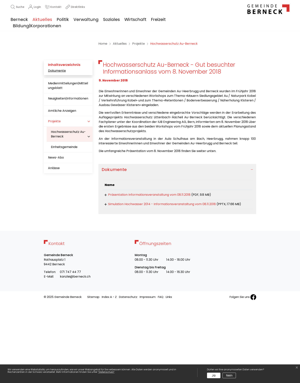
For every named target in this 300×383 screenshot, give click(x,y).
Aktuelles (42, 19)
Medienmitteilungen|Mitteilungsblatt (68, 159)
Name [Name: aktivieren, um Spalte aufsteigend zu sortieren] (110, 258)
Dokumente (57, 144)
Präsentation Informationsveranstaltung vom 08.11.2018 (146, 268)
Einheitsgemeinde (64, 221)
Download (241, 269)
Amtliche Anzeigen (62, 184)
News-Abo (56, 231)
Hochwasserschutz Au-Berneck (68, 209)
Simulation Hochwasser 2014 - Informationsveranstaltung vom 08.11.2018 (158, 279)
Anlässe (54, 242)
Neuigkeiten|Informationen (68, 172)
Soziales (111, 19)
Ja (213, 375)
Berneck (19, 19)
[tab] (177, 243)
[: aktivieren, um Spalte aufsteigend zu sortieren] (241, 259)
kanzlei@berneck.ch (75, 356)
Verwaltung (86, 19)
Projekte (54, 195)
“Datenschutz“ (106, 372)
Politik (63, 19)
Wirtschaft (135, 19)
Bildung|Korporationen (37, 26)
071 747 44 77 (70, 351)
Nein (229, 375)
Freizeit (158, 19)
